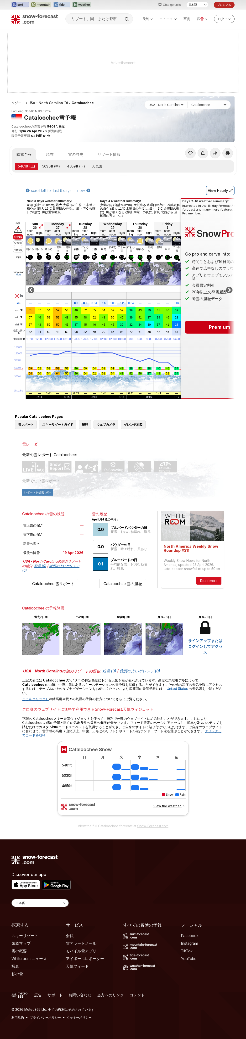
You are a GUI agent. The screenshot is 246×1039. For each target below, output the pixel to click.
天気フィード (77, 966)
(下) (76, 166)
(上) (26, 166)
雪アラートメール (81, 943)
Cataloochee (83, 103)
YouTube (188, 958)
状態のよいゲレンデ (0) (140, 671)
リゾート (18, 103)
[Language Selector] (40, 903)
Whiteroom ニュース (29, 958)
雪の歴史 (75, 154)
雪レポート (26, 424)
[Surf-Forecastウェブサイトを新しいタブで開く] (20, 5)
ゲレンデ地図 (133, 424)
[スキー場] (209, 105)
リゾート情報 (109, 154)
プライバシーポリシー (45, 1017)
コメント (137, 995)
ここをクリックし (35, 699)
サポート (55, 995)
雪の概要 (19, 951)
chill (18, 325)
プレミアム (224, 4)
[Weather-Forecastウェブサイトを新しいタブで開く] (81, 5)
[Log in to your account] (224, 19)
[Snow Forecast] (34, 19)
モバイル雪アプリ (81, 951)
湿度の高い (19, 332)
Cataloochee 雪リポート (53, 583)
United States (177, 689)
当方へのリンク (110, 995)
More (18, 274)
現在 (50, 154)
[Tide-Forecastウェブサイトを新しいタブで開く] (61, 5)
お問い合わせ (79, 995)
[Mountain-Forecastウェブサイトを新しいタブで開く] (41, 5)
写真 (186, 19)
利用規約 (17, 1017)
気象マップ (21, 943)
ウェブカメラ (106, 424)
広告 (38, 995)
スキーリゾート (24, 935)
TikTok (187, 951)
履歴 (85, 424)
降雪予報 (24, 154)
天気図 (97, 166)
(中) (51, 166)
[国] (166, 105)
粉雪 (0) (40, 566)
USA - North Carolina (48, 103)
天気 (147, 19)
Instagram (189, 943)
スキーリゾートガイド (57, 424)
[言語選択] (197, 4)
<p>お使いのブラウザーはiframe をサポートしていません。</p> (123, 781)
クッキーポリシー (79, 1017)
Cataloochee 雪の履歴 (123, 583)
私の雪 (17, 974)
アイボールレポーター (85, 958)
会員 (69, 935)
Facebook (190, 935)
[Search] (127, 19)
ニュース (168, 19)
